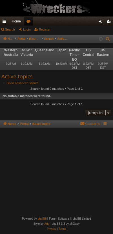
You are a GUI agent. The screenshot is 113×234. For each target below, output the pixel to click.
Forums (29, 22)
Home (16, 21)
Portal (24, 38)
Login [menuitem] (102, 22)
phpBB (42, 218)
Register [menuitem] (110, 22)
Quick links (5, 22)
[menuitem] (107, 39)
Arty (46, 223)
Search (10, 29)
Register (44, 29)
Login (27, 29)
